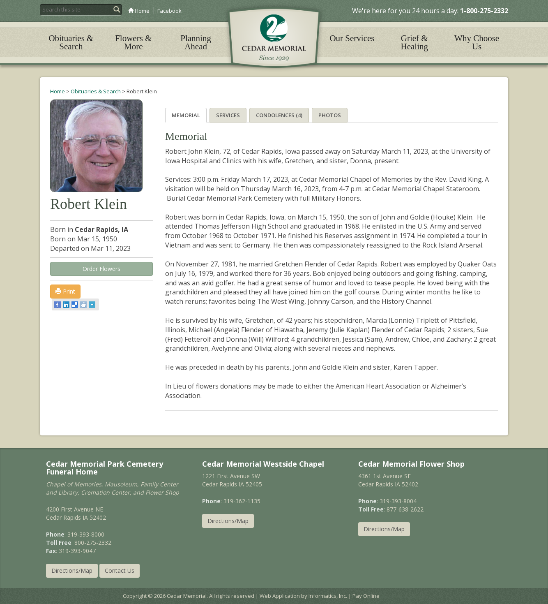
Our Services (351, 38)
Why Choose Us (476, 42)
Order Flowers (101, 269)
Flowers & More (133, 42)
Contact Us (119, 570)
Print (65, 291)
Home (139, 10)
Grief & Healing (414, 42)
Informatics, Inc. (328, 595)
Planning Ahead (195, 42)
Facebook (169, 10)
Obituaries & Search (70, 42)
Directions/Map (71, 570)
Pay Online (366, 595)
